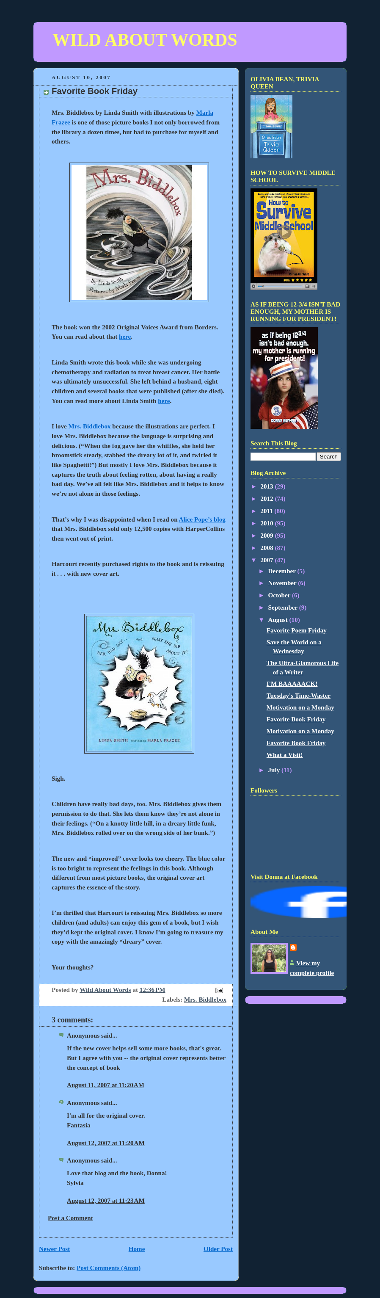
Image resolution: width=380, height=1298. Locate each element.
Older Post (218, 1249)
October (280, 595)
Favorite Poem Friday (297, 630)
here (125, 336)
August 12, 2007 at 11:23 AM (106, 1200)
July (275, 770)
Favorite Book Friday (296, 719)
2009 (267, 535)
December (282, 571)
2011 (267, 511)
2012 (267, 498)
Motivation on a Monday (300, 707)
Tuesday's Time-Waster (298, 695)
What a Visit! (285, 754)
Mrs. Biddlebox (90, 426)
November (283, 583)
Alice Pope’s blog (202, 519)
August (278, 619)
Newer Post (54, 1249)
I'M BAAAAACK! (292, 683)
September (283, 607)
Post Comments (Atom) (108, 1268)
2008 (267, 547)
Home (137, 1249)
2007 (267, 560)
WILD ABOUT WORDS (144, 40)
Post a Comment (70, 1218)
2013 (267, 486)
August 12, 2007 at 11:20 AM (106, 1143)
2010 (267, 523)
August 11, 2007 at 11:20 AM (105, 1085)
